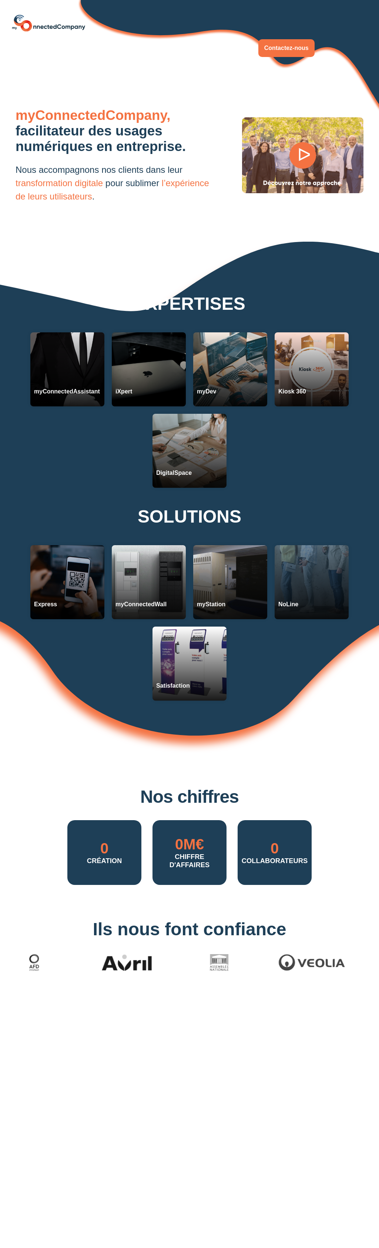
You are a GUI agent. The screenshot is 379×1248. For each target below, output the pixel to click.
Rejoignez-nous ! (220, 48)
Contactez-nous (286, 48)
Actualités (129, 48)
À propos (170, 48)
